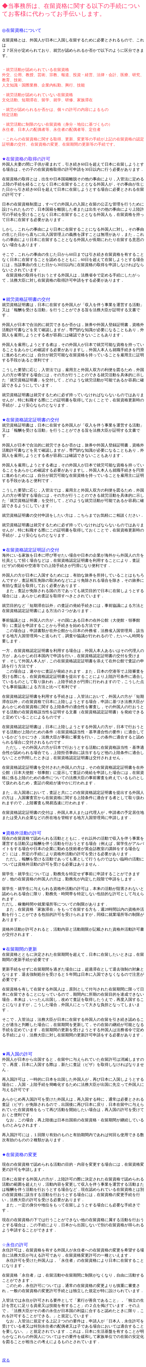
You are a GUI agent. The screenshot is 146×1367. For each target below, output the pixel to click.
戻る (6, 1360)
